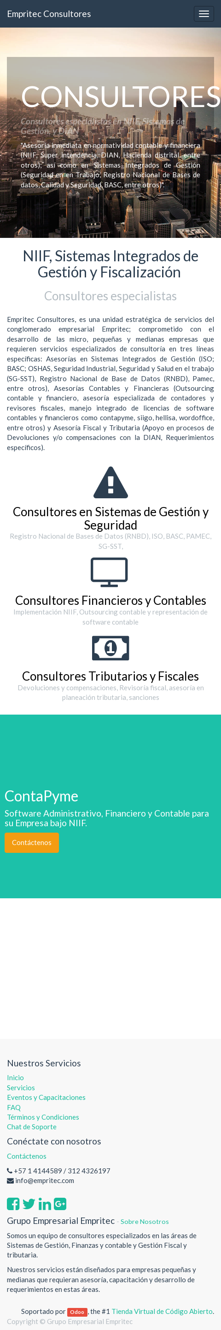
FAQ (14, 1107)
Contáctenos (32, 842)
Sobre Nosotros (145, 1221)
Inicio (15, 1077)
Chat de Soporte (32, 1126)
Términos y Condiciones (43, 1117)
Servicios (21, 1087)
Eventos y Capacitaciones (46, 1097)
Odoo (77, 1312)
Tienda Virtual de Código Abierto (162, 1311)
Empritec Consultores (49, 13)
